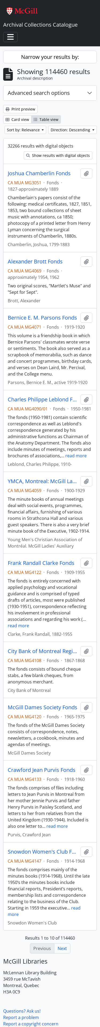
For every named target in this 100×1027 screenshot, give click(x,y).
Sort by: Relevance (24, 129)
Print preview (20, 109)
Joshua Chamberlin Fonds (39, 173)
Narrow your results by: (50, 56)
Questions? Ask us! (22, 1011)
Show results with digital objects (58, 155)
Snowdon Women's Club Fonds (43, 852)
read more (76, 456)
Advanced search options (39, 92)
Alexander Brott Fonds (35, 261)
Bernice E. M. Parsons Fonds (42, 318)
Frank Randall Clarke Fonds (41, 563)
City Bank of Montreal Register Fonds (43, 651)
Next (62, 948)
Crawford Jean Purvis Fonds (41, 770)
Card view (17, 119)
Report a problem (21, 1017)
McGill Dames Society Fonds (42, 707)
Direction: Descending (71, 129)
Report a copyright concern (30, 1024)
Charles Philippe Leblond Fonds (43, 399)
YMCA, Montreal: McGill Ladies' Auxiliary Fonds (43, 481)
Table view (46, 119)
